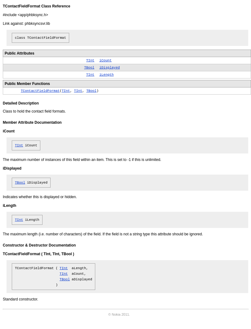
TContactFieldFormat (40, 91)
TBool (89, 67)
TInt (90, 60)
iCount (105, 60)
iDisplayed (109, 67)
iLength (106, 75)
